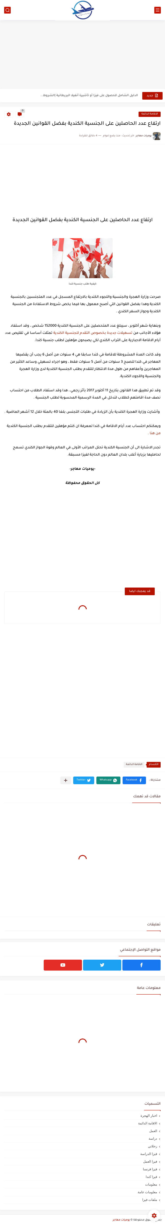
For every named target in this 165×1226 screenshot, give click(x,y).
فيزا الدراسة (148, 1154)
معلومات (151, 1184)
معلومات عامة (147, 1192)
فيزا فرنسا (150, 1169)
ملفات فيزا (149, 1200)
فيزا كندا (151, 1177)
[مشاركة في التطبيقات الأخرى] (65, 780)
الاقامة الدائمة (149, 114)
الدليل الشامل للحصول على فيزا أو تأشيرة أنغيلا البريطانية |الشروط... (89, 95)
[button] (134, 780)
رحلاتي (152, 1146)
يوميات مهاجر (121, 1220)
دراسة (153, 1138)
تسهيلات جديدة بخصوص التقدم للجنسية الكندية (92, 333)
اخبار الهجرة (149, 1115)
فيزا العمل (150, 1161)
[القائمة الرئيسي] (157, 10)
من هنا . (154, 433)
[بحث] (7, 10)
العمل (153, 1131)
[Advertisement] (82, 55)
